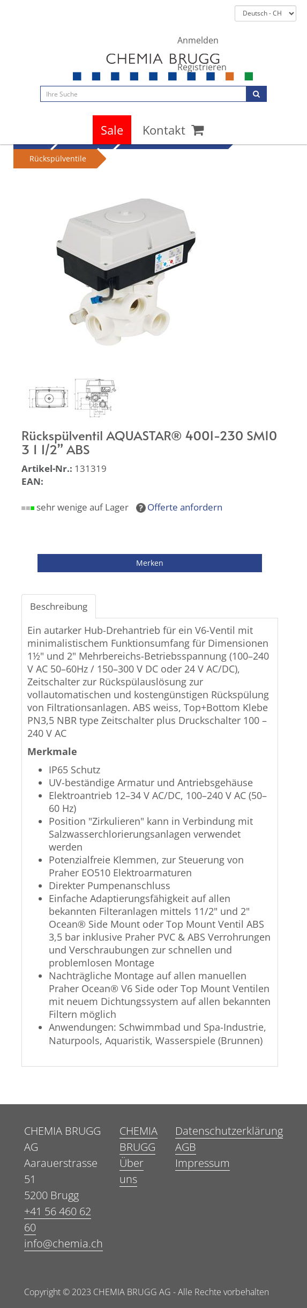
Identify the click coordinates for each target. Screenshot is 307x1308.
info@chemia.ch (63, 1243)
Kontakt (164, 130)
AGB (185, 1147)
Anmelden (198, 40)
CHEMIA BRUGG (138, 1139)
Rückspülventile (57, 158)
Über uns (131, 1171)
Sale (112, 130)
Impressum (202, 1163)
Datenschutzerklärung (229, 1131)
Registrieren (202, 67)
